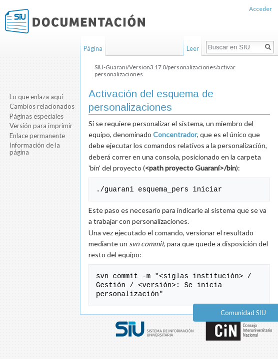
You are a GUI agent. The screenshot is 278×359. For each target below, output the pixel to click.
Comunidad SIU (243, 313)
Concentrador (175, 134)
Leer (192, 48)
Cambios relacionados (42, 106)
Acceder (260, 8)
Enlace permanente (37, 136)
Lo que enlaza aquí (36, 97)
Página (93, 48)
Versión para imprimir (41, 126)
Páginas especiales (37, 116)
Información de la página (35, 148)
